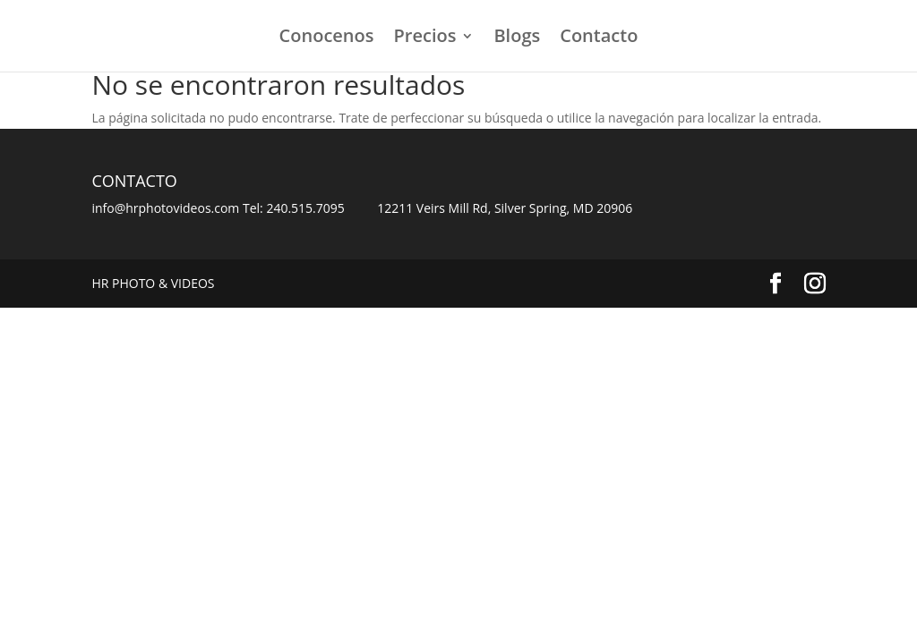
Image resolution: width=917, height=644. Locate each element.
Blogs (516, 38)
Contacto (599, 38)
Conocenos (326, 38)
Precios (425, 38)
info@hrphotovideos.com (165, 207)
